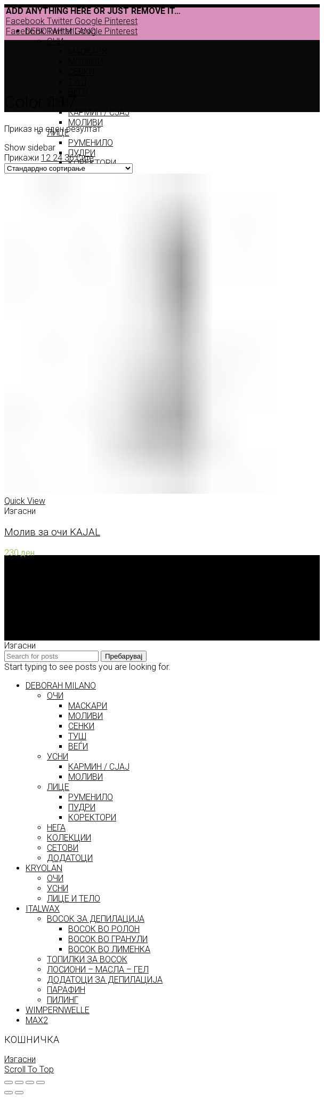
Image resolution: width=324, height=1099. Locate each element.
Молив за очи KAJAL (52, 532)
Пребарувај (123, 656)
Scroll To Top (29, 1069)
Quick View (24, 501)
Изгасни (20, 1059)
